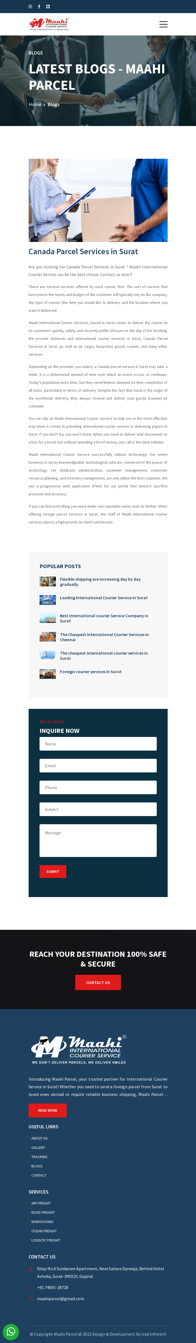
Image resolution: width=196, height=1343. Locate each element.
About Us (39, 1138)
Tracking (39, 1156)
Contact (38, 1175)
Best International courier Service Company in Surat (104, 618)
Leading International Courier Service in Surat (104, 597)
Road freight (43, 1212)
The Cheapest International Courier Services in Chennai (104, 637)
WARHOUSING (42, 1221)
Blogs (37, 1166)
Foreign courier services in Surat (91, 671)
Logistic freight (45, 1240)
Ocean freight (44, 1230)
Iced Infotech (153, 1334)
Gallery (38, 1147)
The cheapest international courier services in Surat (104, 655)
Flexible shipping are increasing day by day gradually (100, 581)
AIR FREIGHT (41, 1203)
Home (35, 104)
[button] (163, 24)
